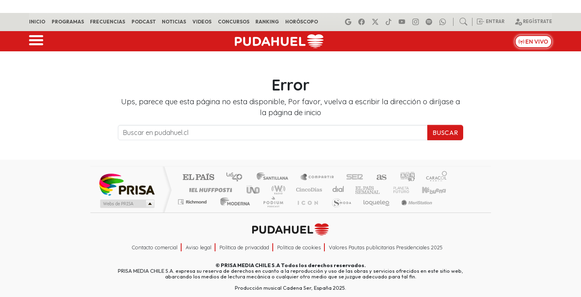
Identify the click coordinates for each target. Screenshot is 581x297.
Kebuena (437, 190)
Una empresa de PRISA (127, 184)
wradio (277, 190)
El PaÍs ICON (306, 212)
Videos (201, 22)
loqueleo (373, 212)
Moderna (233, 212)
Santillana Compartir (317, 178)
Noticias (174, 22)
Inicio (37, 22)
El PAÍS (198, 178)
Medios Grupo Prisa (126, 204)
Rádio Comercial (448, 212)
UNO (253, 190)
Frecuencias (107, 22)
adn (407, 178)
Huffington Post (209, 190)
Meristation (412, 212)
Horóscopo (301, 22)
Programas (68, 22)
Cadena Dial (409, 190)
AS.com (380, 178)
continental (338, 190)
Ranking (267, 22)
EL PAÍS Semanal (360, 190)
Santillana (275, 178)
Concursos (233, 22)
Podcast (144, 22)
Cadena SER (355, 178)
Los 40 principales (237, 178)
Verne (384, 190)
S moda (339, 212)
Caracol (436, 178)
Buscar (445, 132)
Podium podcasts (193, 200)
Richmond (193, 212)
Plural (271, 212)
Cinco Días (308, 190)
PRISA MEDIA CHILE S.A (250, 265)
